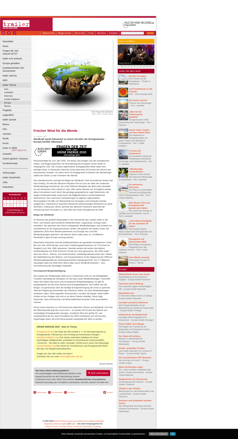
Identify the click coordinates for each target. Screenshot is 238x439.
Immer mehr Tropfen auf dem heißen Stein (139, 131)
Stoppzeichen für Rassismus (133, 379)
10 (12, 205)
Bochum (48, 426)
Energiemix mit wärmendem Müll (137, 240)
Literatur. (7, 134)
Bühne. (6, 124)
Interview (8, 96)
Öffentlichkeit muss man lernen (134, 274)
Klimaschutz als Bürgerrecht (133, 314)
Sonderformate (10, 163)
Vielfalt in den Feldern (130, 388)
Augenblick (8, 115)
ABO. (5, 80)
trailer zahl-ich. (10, 75)
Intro (6, 89)
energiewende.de (45, 332)
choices (56, 424)
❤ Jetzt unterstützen (98, 373)
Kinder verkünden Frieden (132, 348)
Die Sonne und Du (138, 100)
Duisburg (97, 426)
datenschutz (83, 421)
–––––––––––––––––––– (15, 168)
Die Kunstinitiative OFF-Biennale (135, 357)
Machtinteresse (126, 293)
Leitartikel (8, 92)
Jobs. (5, 182)
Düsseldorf (87, 426)
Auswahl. (7, 154)
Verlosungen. (9, 172)
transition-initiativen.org (47, 337)
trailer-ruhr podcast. (12, 58)
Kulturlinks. (8, 187)
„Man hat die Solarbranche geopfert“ (135, 114)
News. (6, 46)
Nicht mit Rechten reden (131, 367)
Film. (5, 129)
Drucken (110, 392)
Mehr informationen (158, 434)
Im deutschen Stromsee (136, 185)
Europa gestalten (11, 63)
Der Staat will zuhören (130, 336)
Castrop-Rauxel (65, 426)
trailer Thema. (10, 85)
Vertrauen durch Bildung (131, 283)
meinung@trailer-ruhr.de (71, 356)
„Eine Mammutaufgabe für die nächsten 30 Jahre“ (140, 223)
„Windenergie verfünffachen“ (136, 170)
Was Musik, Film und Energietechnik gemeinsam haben (139, 205)
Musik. (6, 138)
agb (91, 421)
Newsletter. (8, 41)
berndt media (59, 421)
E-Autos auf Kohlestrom (135, 152)
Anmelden (113, 33)
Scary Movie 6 (125, 63)
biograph (48, 424)
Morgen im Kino (64, 33)
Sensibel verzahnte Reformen (133, 302)
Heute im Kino (49, 33)
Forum (91, 33)
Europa (7, 103)
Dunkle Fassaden (137, 76)
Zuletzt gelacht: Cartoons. (16, 158)
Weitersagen (42, 392)
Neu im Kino (80, 33)
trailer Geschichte (11, 177)
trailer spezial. (10, 119)
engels (64, 424)
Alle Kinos (101, 33)
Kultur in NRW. (10, 148)
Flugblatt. (7, 110)
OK (172, 434)
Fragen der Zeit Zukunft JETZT (17, 52)
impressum (71, 421)
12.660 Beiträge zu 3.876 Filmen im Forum (15, 211)
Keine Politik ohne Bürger (131, 324)
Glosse (7, 106)
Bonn (56, 426)
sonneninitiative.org (46, 346)
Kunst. (6, 143)
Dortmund (77, 426)
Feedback (71, 392)
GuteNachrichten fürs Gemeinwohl (13, 69)
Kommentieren (57, 392)
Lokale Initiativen (12, 99)
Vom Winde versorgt (139, 257)
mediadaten (99, 421)
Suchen (150, 33)
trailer (73, 424)
